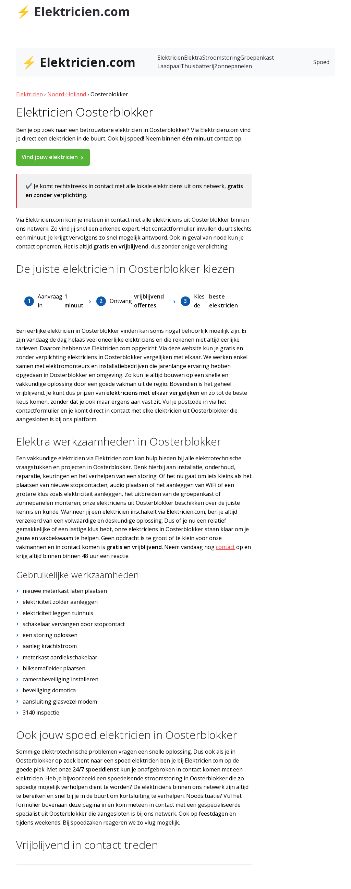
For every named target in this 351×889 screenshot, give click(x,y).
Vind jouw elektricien (50, 157)
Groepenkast (257, 57)
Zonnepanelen (233, 66)
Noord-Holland (66, 94)
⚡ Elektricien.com (73, 11)
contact (225, 547)
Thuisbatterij (197, 66)
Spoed (321, 62)
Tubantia (267, 9)
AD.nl (328, 9)
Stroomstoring (221, 57)
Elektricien (170, 57)
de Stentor (297, 9)
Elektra (193, 57)
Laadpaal (169, 66)
